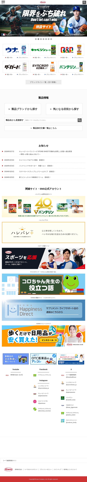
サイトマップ (57, 469)
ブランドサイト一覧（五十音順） (43, 82)
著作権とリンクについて (70, 469)
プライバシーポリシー (46, 469)
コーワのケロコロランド (30, 469)
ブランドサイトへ (23, 57)
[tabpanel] (43, 21)
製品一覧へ (10, 57)
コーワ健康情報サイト (9, 460)
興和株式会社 (18, 469)
